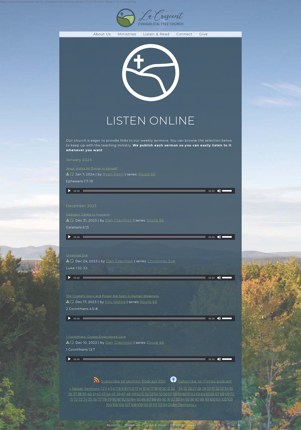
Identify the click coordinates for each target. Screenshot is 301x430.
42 (98, 394)
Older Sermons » (182, 405)
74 (85, 399)
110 (146, 405)
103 (230, 399)
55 (161, 394)
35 (231, 389)
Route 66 (146, 174)
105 (115, 405)
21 (168, 389)
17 (152, 389)
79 (110, 399)
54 (156, 394)
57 (170, 394)
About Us (102, 34)
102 (224, 399)
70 (232, 394)
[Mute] (219, 191)
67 (217, 394)
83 (129, 399)
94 (182, 399)
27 (195, 389)
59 (180, 394)
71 (71, 399)
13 (136, 389)
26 (190, 389)
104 (109, 405)
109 (140, 405)
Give (203, 34)
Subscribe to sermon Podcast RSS (130, 381)
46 (118, 394)
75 (90, 399)
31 (213, 389)
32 (217, 389)
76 (95, 399)
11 (129, 389)
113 (160, 405)
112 (155, 405)
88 (154, 399)
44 (108, 394)
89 (159, 399)
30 (209, 389)
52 (147, 394)
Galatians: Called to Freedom (88, 214)
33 (222, 389)
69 (227, 394)
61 (189, 394)
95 (187, 399)
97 (197, 399)
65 (208, 394)
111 (150, 405)
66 (212, 394)
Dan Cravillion (118, 220)
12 (132, 389)
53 (151, 394)
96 (192, 399)
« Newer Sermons (84, 389)
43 (103, 394)
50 (138, 394)
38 (80, 394)
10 (126, 389)
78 (104, 399)
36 (70, 394)
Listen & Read (156, 34)
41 (94, 394)
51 (142, 394)
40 (89, 394)
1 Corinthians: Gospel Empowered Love (96, 337)
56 (165, 394)
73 (81, 399)
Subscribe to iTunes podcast (201, 381)
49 (133, 394)
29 (204, 389)
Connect (184, 34)
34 (226, 389)
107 (127, 405)
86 (143, 399)
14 (140, 389)
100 (212, 399)
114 (165, 405)
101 (218, 399)
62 (193, 394)
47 (123, 394)
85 (139, 399)
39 (84, 394)
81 (119, 399)
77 (100, 399)
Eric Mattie (115, 302)
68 (222, 394)
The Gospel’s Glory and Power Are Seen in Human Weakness (112, 296)
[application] (150, 191)
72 (76, 399)
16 (148, 389)
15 (144, 389)
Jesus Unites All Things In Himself (91, 168)
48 (128, 394)
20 (164, 389)
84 (133, 399)
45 (113, 394)
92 (173, 399)
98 (202, 399)
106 (121, 405)
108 (134, 405)
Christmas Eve (77, 255)
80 (114, 399)
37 (75, 394)
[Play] (69, 191)
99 (207, 399)
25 (185, 389)
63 (198, 394)
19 (160, 389)
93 (178, 399)
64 (203, 394)
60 (184, 394)
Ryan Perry (113, 174)
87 (149, 399)
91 (168, 399)
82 (124, 399)
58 (175, 394)
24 (181, 389)
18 (156, 389)
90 (164, 399)
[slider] (144, 191)
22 (173, 389)
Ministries (127, 34)
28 (199, 389)
